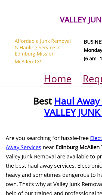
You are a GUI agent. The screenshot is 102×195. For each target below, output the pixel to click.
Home (58, 78)
